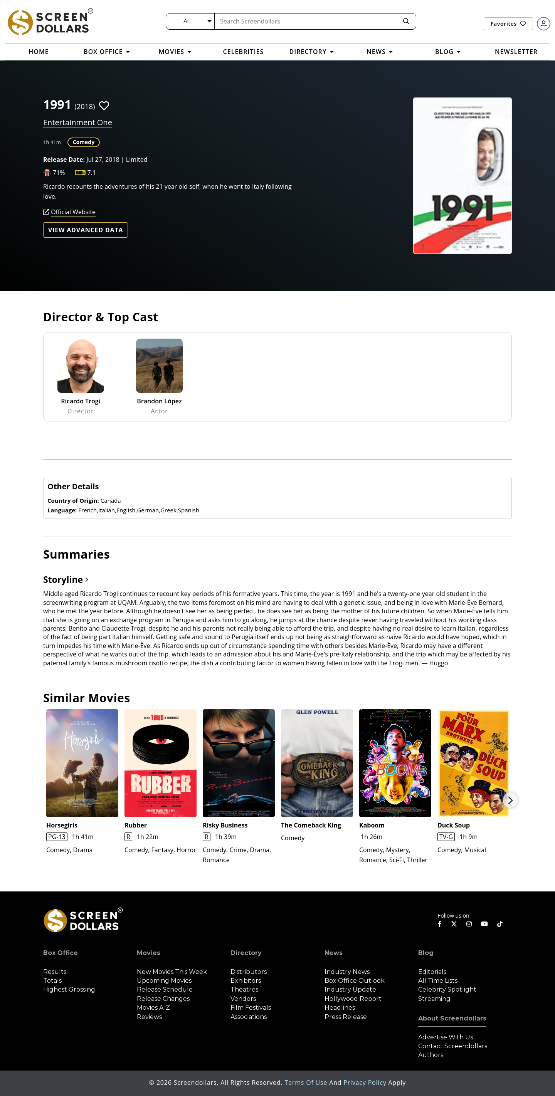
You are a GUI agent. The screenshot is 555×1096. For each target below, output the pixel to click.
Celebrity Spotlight (447, 989)
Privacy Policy (365, 1082)
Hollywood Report (353, 998)
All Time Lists (437, 980)
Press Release (346, 1016)
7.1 (91, 172)
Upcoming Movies (164, 980)
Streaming (434, 998)
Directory (246, 953)
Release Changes (163, 998)
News (334, 953)
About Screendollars (452, 1018)
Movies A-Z (153, 1007)
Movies (148, 953)
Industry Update (350, 989)
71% (59, 172)
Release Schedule (165, 989)
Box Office (60, 953)
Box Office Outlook (355, 980)
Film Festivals (250, 1007)
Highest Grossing (69, 989)
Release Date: (64, 159)
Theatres (244, 989)
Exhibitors (245, 980)
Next (510, 800)
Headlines (340, 1007)
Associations (248, 1016)
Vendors (243, 998)
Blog (426, 953)
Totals (52, 980)
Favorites (508, 23)
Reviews (149, 1016)
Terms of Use (306, 1082)
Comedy (83, 142)
